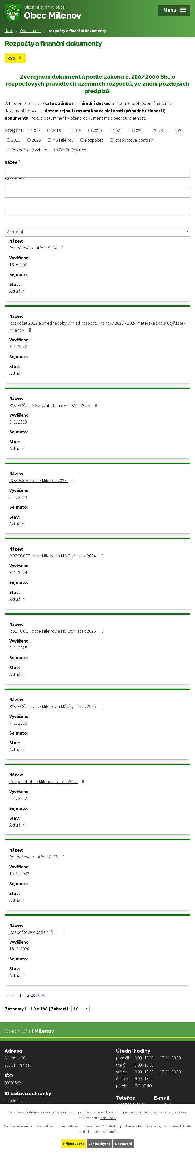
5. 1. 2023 (18, 422)
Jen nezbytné (100, 1143)
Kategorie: (14, 130)
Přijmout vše (73, 1143)
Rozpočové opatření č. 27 (38, 857)
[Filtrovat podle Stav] (97, 231)
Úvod (9, 30)
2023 (158, 130)
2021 (117, 130)
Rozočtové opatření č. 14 (37, 248)
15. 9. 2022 (19, 873)
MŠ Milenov (63, 140)
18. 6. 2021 (19, 264)
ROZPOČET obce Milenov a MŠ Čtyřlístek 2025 (57, 631)
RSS (15, 58)
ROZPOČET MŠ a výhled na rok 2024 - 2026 (54, 405)
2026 (36, 140)
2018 (56, 130)
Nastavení (123, 1143)
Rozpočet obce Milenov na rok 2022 (47, 781)
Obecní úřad (30, 30)
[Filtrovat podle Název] (97, 173)
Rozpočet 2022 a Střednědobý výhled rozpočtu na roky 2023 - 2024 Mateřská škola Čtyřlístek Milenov (97, 326)
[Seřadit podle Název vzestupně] (20, 161)
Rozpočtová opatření (134, 140)
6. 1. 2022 (18, 347)
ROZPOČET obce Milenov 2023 (42, 480)
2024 (179, 130)
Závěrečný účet (73, 150)
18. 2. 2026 (19, 949)
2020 (97, 130)
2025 (16, 140)
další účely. (108, 1117)
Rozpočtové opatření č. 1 (37, 932)
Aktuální (17, 291)
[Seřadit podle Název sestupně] (20, 163)
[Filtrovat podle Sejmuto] (97, 212)
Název (11, 162)
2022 (138, 130)
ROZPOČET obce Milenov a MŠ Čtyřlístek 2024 (57, 556)
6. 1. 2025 (18, 648)
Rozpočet (94, 140)
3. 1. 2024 (18, 572)
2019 (77, 130)
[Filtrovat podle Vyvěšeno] (97, 193)
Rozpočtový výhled (29, 150)
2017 (36, 130)
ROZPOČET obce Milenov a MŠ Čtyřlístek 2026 (57, 706)
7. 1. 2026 (18, 723)
